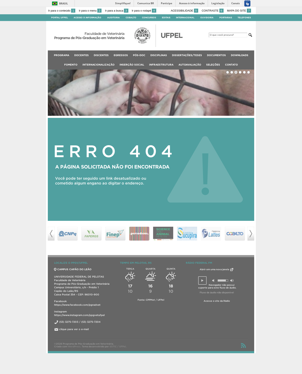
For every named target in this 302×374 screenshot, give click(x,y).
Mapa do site (239, 10)
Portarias (225, 17)
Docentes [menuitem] (81, 55)
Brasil (63, 3)
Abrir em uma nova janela (217, 269)
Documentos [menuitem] (216, 55)
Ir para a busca (116, 10)
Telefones (244, 17)
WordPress (74, 346)
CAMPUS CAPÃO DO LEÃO (72, 269)
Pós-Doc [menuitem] (139, 55)
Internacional (185, 17)
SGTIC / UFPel (117, 346)
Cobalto (131, 17)
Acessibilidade (184, 10)
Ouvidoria (206, 17)
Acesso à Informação (87, 17)
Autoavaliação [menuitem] (189, 64)
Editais (166, 17)
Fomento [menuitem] (70, 64)
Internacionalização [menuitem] (98, 64)
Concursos (149, 17)
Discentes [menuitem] (101, 55)
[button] (202, 280)
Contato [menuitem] (231, 64)
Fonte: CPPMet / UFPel (151, 300)
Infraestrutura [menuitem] (161, 64)
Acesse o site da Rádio (217, 301)
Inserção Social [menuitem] (132, 64)
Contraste (213, 10)
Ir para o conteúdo (61, 10)
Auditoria (113, 17)
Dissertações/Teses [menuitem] (187, 55)
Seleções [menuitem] (213, 64)
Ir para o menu (90, 10)
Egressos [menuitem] (121, 55)
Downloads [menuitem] (239, 55)
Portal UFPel (59, 17)
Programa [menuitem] (61, 55)
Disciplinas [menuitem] (158, 55)
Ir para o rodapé (144, 10)
